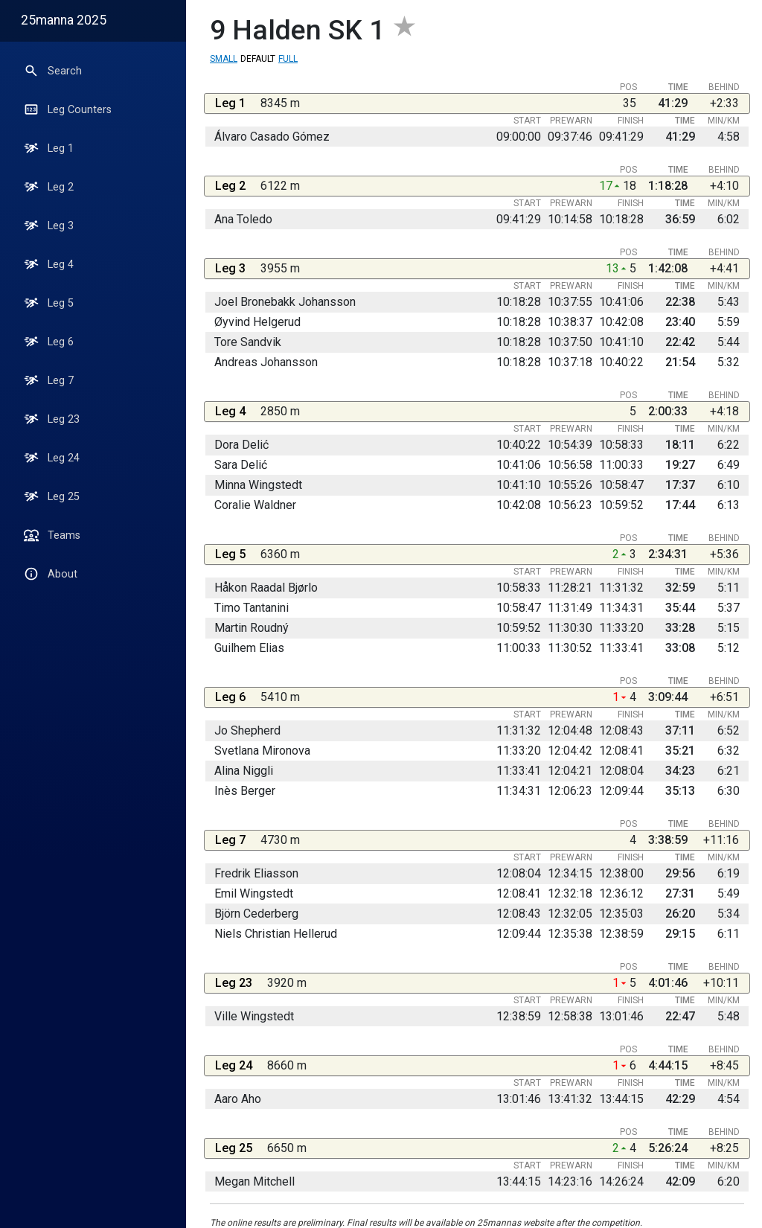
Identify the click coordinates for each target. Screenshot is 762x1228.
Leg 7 (49, 380)
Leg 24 (52, 457)
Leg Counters (68, 109)
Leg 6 (49, 341)
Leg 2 (49, 186)
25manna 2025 (63, 20)
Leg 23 (52, 419)
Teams (52, 535)
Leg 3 (49, 225)
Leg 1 (49, 148)
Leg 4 (49, 264)
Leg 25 (52, 496)
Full (288, 58)
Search (53, 70)
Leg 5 (49, 302)
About (50, 573)
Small (223, 58)
